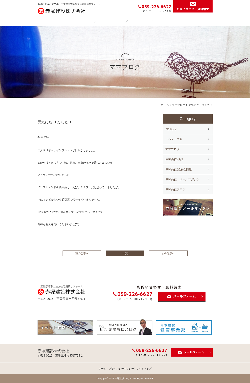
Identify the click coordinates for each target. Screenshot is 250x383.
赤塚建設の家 (111, 21)
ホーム (84, 21)
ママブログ (172, 149)
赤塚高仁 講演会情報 (178, 169)
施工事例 (140, 21)
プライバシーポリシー (121, 368)
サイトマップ (143, 368)
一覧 (125, 253)
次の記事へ (168, 253)
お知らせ (171, 129)
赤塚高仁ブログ (175, 189)
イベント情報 (173, 139)
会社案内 (165, 21)
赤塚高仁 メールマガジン (182, 179)
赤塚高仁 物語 (174, 159)
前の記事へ (82, 253)
